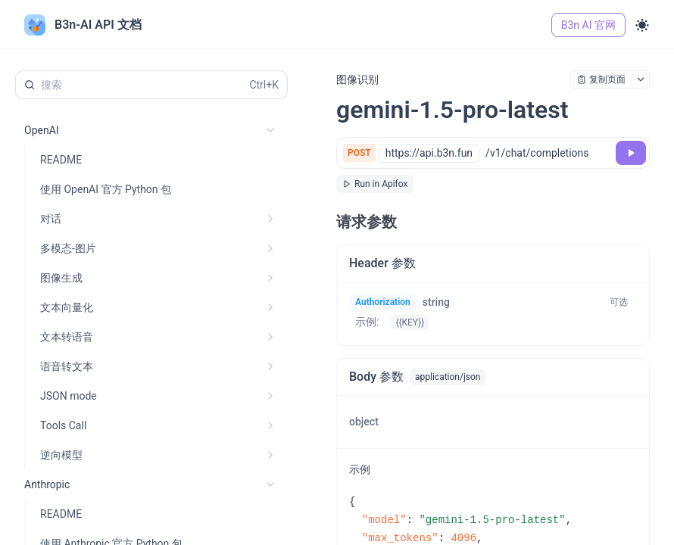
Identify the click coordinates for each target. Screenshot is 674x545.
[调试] (631, 153)
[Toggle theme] (642, 25)
